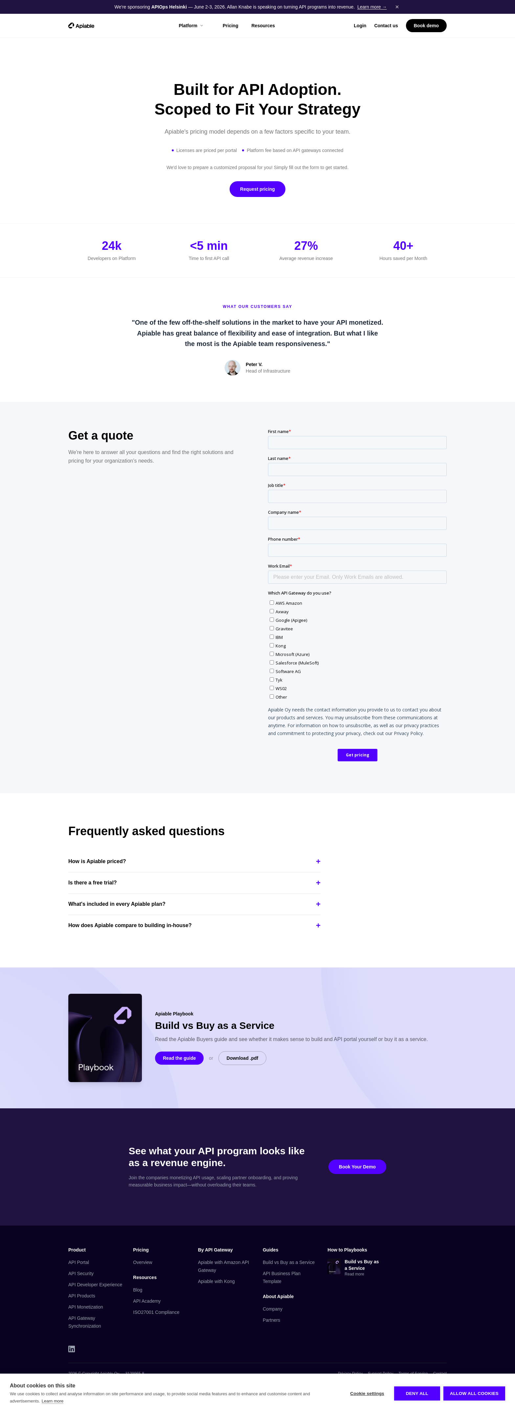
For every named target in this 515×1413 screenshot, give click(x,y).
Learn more (52, 1401)
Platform (191, 25)
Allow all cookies (474, 1393)
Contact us (386, 25)
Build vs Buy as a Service (289, 1262)
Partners (271, 1320)
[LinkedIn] (71, 1349)
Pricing (230, 25)
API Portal (78, 1262)
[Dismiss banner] (397, 7)
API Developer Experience (95, 1284)
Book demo (426, 25)
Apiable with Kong (216, 1281)
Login (360, 25)
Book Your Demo (357, 1166)
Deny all (417, 1393)
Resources (263, 25)
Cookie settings (367, 1393)
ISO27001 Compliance (156, 1312)
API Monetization (85, 1307)
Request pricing (257, 189)
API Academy (147, 1301)
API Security (81, 1273)
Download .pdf (242, 1058)
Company (272, 1309)
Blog (137, 1290)
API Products (81, 1295)
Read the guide (179, 1058)
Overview (142, 1262)
